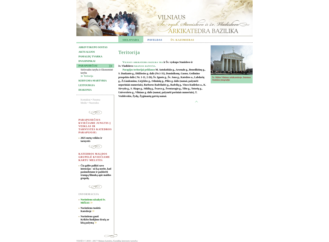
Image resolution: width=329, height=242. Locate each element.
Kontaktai (85, 99)
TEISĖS (80, 241)
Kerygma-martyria (92, 80)
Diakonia (85, 89)
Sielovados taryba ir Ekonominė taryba (97, 71)
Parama (96, 99)
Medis (84, 102)
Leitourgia (86, 85)
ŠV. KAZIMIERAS (182, 39)
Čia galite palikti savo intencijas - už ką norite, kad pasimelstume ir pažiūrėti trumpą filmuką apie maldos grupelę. (96, 172)
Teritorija (88, 76)
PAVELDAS (155, 39)
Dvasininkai (86, 61)
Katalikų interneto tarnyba (125, 241)
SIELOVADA (131, 39)
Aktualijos (86, 51)
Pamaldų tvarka (90, 56)
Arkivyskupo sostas (92, 47)
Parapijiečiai (87, 65)
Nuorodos (94, 102)
